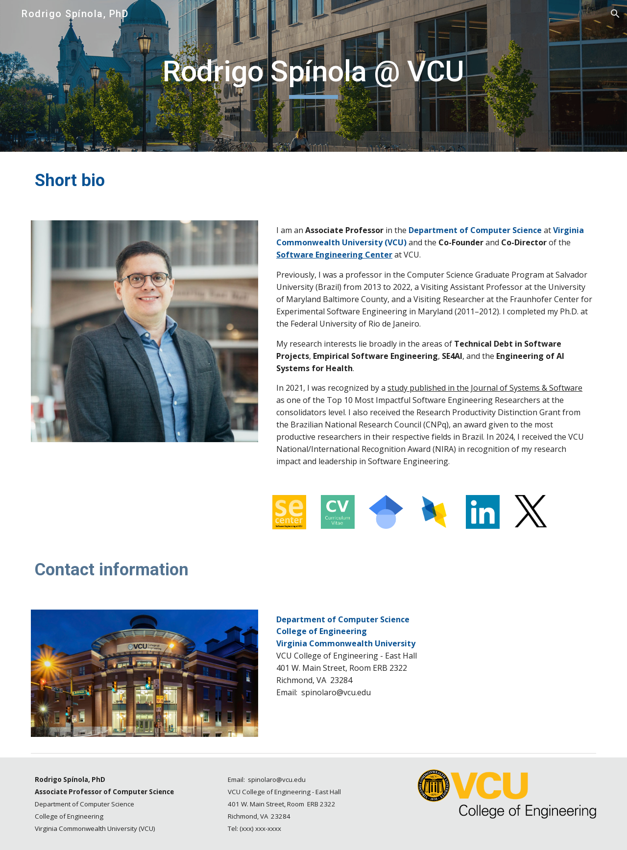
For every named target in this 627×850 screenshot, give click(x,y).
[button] (615, 13)
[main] (313, 76)
